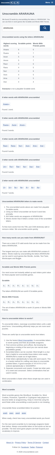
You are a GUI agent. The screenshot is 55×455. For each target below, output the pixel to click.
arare (24, 413)
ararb (5, 413)
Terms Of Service (34, 443)
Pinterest (39, 447)
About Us (10, 443)
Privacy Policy (20, 443)
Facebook (25, 447)
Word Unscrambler (25, 340)
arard (18, 413)
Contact (46, 443)
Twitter (32, 447)
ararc (11, 413)
